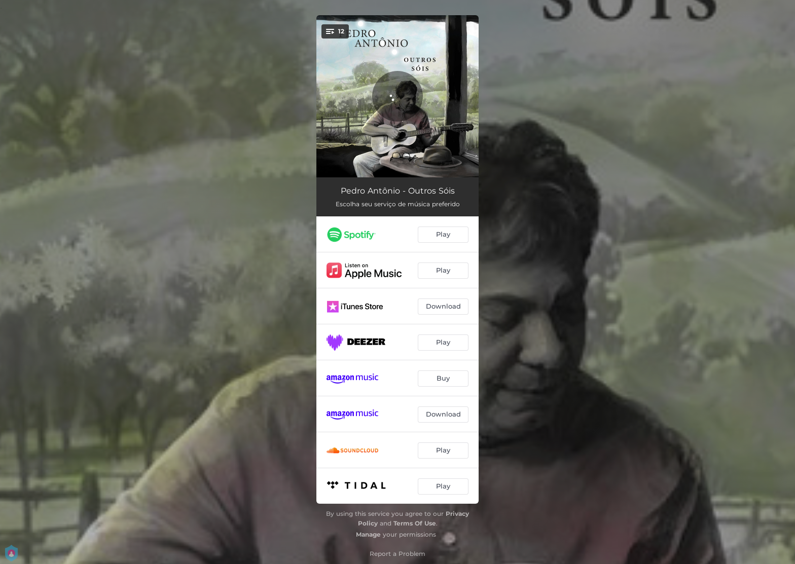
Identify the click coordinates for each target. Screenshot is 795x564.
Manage (368, 534)
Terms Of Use (414, 523)
